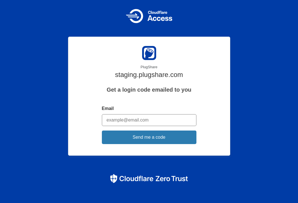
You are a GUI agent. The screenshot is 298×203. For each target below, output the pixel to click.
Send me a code (149, 137)
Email (108, 108)
